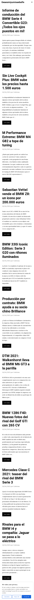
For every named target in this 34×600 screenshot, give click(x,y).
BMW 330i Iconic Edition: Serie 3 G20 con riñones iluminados (15, 250)
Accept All (26, 596)
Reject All (16, 596)
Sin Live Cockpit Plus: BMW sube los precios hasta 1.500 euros (15, 82)
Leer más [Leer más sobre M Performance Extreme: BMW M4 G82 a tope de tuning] (7, 179)
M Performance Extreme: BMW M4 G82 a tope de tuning (16, 139)
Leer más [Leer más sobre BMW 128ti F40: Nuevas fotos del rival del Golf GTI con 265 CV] (7, 460)
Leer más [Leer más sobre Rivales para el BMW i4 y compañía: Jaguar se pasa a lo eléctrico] (7, 578)
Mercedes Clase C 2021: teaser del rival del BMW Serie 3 (16, 476)
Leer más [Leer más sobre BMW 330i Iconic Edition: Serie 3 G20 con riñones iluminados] (7, 289)
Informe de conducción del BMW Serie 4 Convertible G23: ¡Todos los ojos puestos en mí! (15, 21)
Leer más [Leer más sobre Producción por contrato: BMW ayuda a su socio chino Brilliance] (7, 346)
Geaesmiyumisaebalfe (13, 2)
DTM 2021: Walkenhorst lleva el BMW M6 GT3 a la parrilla (16, 362)
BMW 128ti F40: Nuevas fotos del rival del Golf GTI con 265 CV (15, 419)
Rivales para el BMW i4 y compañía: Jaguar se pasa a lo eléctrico (15, 533)
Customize (7, 596)
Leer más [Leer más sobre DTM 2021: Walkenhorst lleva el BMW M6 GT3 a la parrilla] (7, 403)
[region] (16, 591)
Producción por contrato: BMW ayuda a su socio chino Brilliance (14, 305)
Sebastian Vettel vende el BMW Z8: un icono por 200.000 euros (16, 196)
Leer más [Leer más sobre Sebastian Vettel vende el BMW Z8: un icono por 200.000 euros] (7, 234)
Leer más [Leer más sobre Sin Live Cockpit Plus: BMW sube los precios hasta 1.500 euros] (7, 122)
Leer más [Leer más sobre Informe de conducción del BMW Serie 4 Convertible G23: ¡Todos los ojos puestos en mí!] (7, 65)
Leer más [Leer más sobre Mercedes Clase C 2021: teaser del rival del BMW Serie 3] (7, 514)
